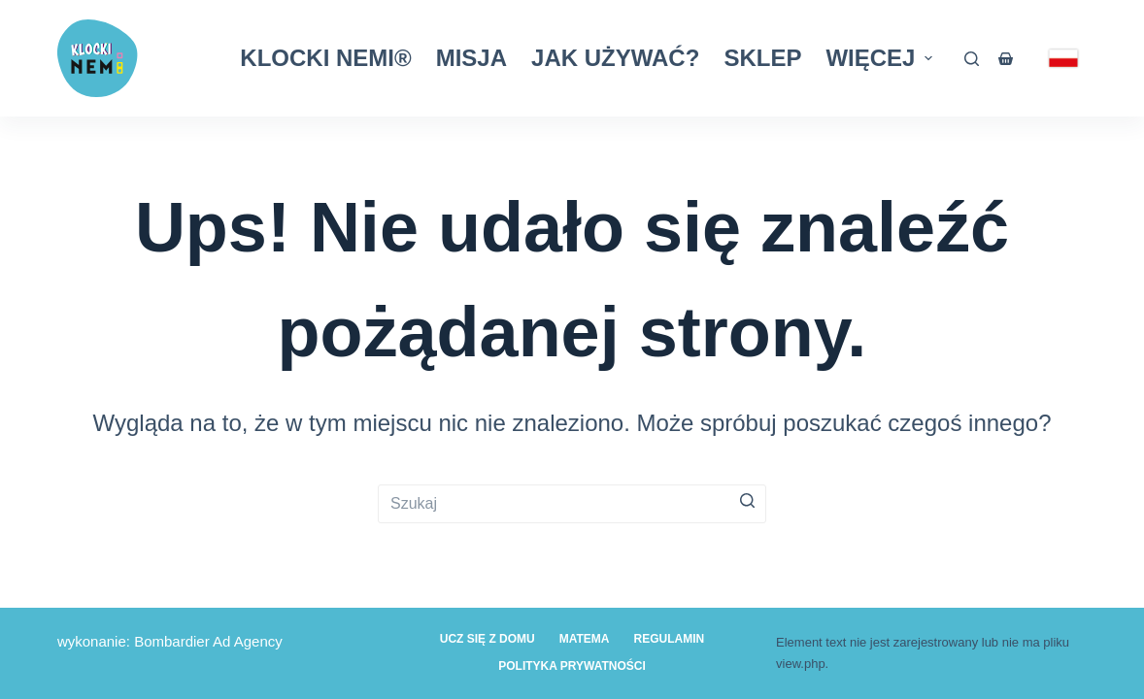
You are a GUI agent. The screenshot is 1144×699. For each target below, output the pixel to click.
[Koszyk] (1009, 58)
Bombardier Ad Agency (208, 641)
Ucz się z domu (487, 639)
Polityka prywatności (572, 666)
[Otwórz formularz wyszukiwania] (971, 58)
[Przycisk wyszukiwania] (746, 501)
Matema (584, 639)
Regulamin (669, 639)
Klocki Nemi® (325, 58)
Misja (471, 58)
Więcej (881, 58)
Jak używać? (615, 58)
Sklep (762, 58)
